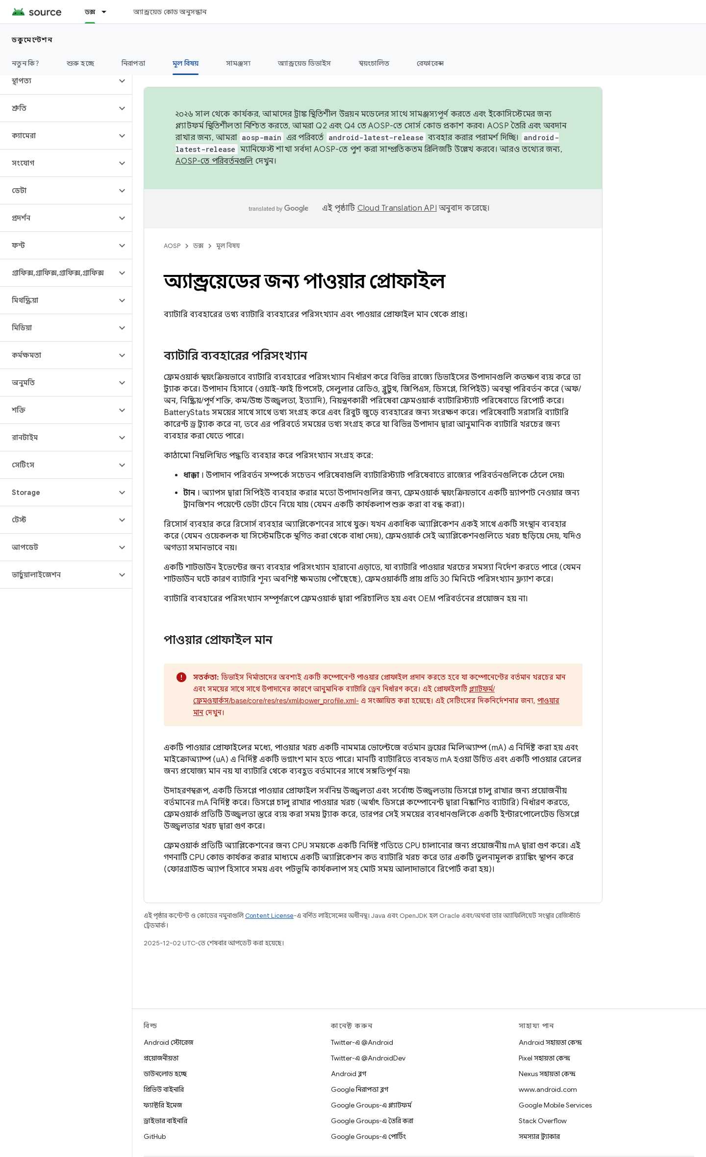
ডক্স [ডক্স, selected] (90, 11)
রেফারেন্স (430, 63)
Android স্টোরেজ (168, 1042)
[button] (58, 81)
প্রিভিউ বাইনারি (164, 1089)
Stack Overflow (543, 1120)
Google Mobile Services (555, 1105)
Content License (269, 915)
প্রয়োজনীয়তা (161, 1058)
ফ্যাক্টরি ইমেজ (163, 1105)
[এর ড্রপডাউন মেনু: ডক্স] (108, 12)
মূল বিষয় (228, 246)
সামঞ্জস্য (238, 63)
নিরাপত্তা (133, 63)
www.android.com (548, 1089)
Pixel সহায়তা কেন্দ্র (544, 1058)
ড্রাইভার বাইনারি (165, 1120)
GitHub (155, 1136)
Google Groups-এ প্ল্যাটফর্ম (371, 1105)
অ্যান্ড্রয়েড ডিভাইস (304, 63)
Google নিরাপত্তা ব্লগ (359, 1089)
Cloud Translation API (397, 208)
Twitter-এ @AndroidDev (368, 1058)
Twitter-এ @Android (362, 1042)
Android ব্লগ (348, 1073)
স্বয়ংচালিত (374, 63)
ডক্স (198, 246)
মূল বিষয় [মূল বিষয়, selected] (186, 63)
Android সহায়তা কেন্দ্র (550, 1042)
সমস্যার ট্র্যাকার (539, 1136)
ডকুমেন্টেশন (32, 39)
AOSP (172, 246)
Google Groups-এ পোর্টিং (368, 1136)
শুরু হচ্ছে (80, 63)
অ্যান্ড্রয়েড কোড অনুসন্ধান (169, 11)
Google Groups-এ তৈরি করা (372, 1120)
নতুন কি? (25, 63)
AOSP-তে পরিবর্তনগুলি (214, 161)
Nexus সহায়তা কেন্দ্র (547, 1073)
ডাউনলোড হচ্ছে (165, 1073)
